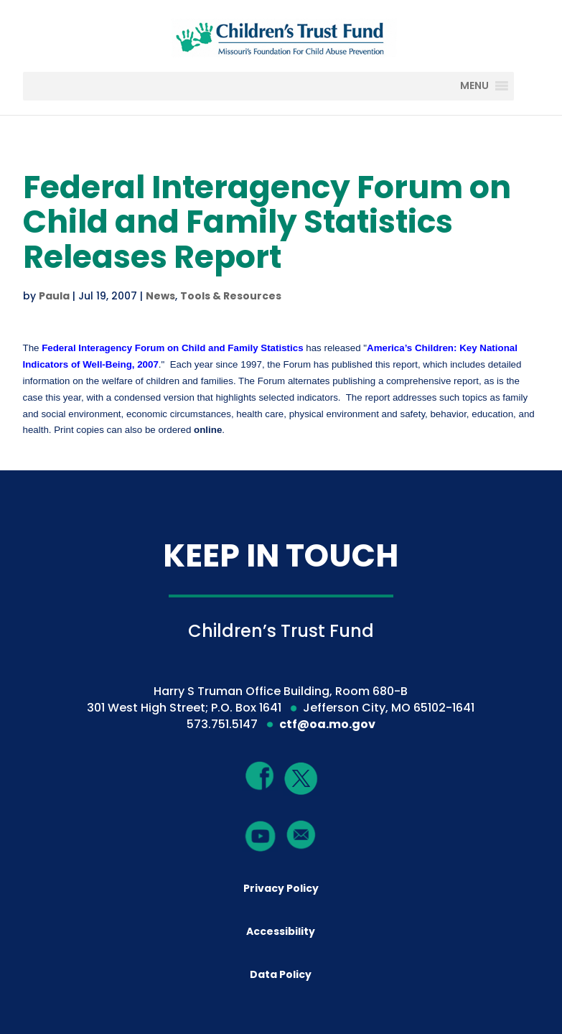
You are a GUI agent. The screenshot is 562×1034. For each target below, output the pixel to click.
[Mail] (301, 834)
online (208, 429)
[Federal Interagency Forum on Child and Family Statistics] (172, 348)
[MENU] (485, 86)
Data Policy (281, 974)
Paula (54, 296)
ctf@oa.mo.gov (327, 724)
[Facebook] (260, 776)
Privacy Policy (281, 888)
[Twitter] (301, 779)
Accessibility (280, 931)
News (160, 296)
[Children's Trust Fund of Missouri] (283, 35)
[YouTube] (260, 835)
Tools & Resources (230, 296)
